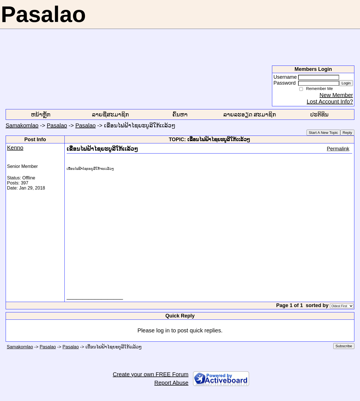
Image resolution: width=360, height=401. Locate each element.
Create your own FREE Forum (150, 374)
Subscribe (344, 346)
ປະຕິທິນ (319, 114)
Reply (347, 132)
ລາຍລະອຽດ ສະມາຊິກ (249, 114)
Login (346, 83)
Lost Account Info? (330, 101)
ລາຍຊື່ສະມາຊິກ (110, 114)
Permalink (338, 149)
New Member (336, 95)
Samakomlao (22, 125)
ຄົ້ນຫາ (180, 114)
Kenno (15, 148)
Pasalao (57, 125)
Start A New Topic (323, 132)
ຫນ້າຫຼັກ (40, 114)
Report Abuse (171, 383)
